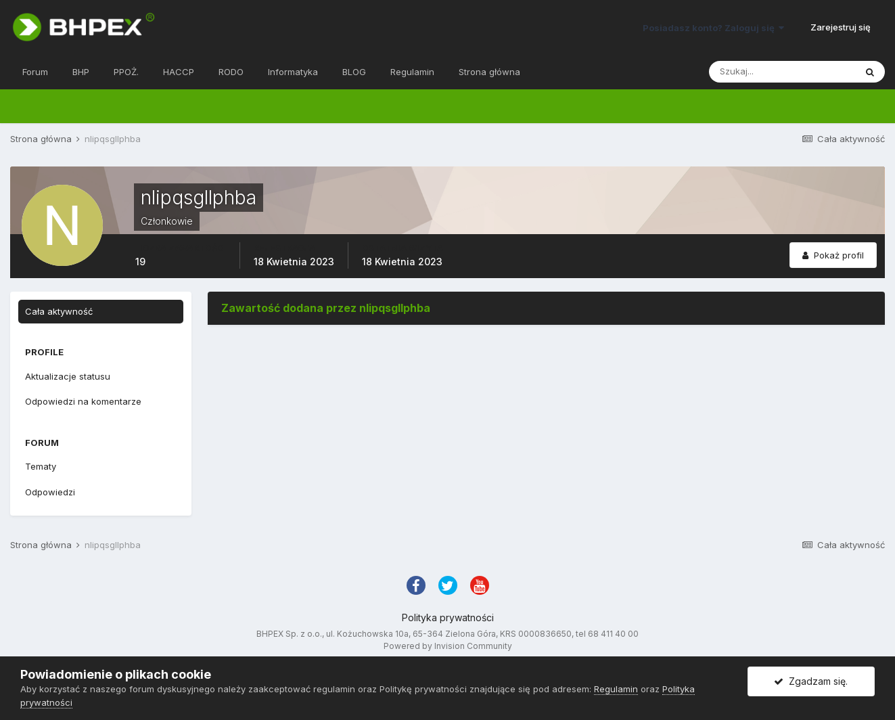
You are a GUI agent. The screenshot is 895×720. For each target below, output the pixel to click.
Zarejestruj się (840, 27)
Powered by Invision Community (448, 646)
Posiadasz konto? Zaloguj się (713, 27)
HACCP (178, 71)
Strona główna (489, 71)
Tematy (40, 466)
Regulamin (412, 71)
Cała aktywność (59, 311)
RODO (231, 71)
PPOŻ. (126, 71)
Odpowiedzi (50, 492)
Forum (35, 71)
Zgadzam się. (811, 681)
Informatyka (293, 71)
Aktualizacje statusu (67, 376)
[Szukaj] (782, 72)
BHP (80, 71)
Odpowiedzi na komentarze (83, 401)
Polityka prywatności (448, 617)
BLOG (354, 71)
